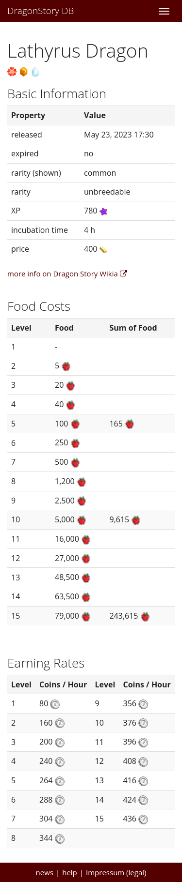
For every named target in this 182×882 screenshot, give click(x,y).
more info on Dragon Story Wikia (67, 273)
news (44, 872)
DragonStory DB (40, 10)
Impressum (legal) (116, 872)
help (69, 872)
